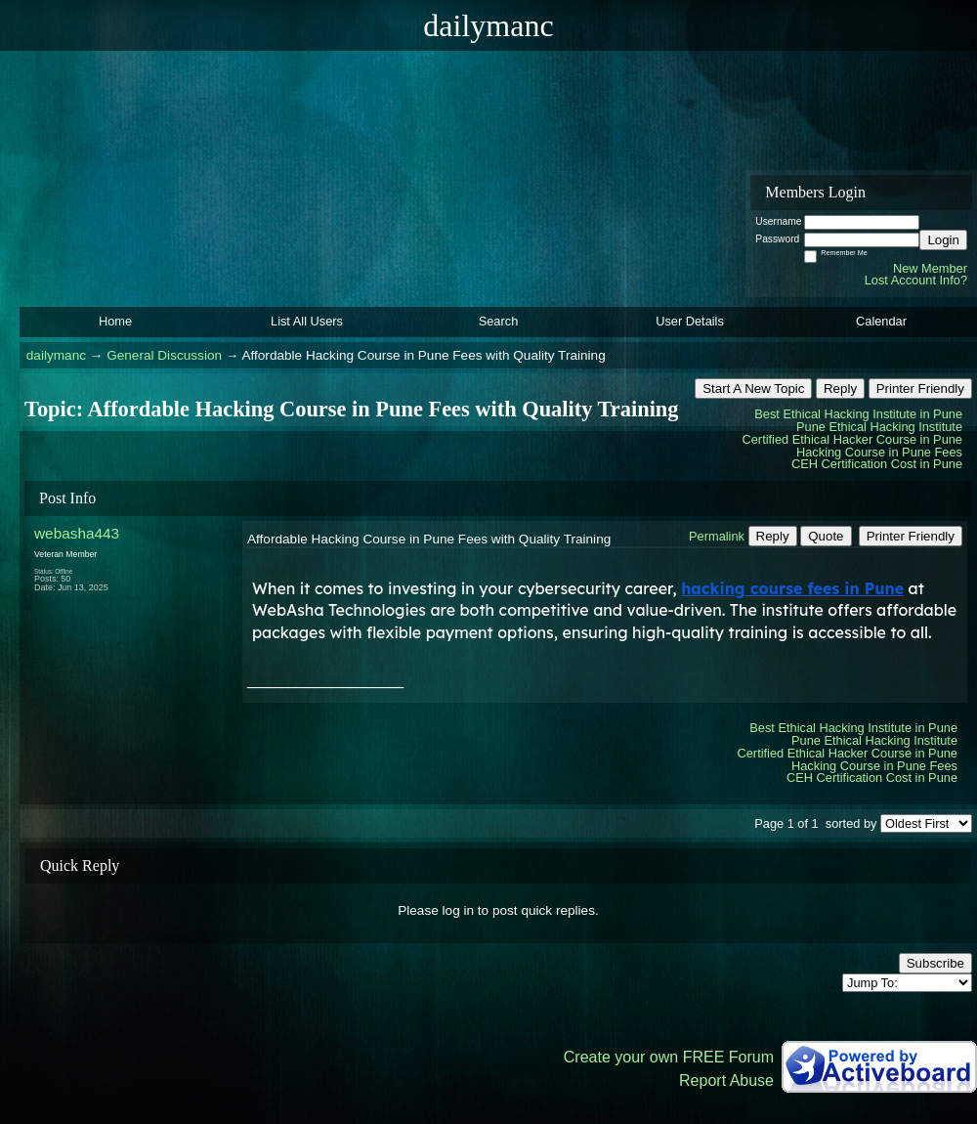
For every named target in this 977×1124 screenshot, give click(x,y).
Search (499, 321)
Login (943, 240)
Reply (840, 388)
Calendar (881, 321)
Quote (825, 536)
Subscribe (935, 963)
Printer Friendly (920, 388)
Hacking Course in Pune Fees (879, 452)
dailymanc (56, 355)
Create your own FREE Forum (669, 1057)
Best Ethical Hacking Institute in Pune (858, 414)
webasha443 (76, 533)
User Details (690, 321)
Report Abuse (726, 1080)
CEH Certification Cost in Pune (876, 463)
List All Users (307, 321)
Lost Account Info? (916, 280)
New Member (930, 268)
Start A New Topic (753, 388)
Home (115, 321)
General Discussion (164, 355)
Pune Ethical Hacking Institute (879, 426)
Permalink (716, 536)
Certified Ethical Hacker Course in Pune (852, 439)
